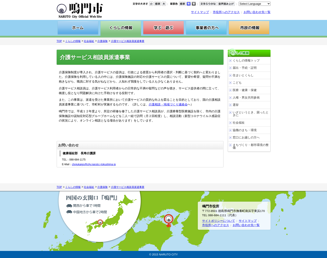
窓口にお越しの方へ (246, 137)
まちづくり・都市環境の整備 (251, 146)
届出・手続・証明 (245, 67)
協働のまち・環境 (245, 130)
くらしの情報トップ (246, 60)
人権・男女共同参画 (246, 97)
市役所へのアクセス (226, 12)
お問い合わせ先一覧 (257, 12)
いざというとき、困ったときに (251, 114)
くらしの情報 (73, 41)
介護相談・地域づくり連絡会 (168, 104)
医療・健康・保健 (245, 90)
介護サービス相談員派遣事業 (127, 41)
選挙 (236, 104)
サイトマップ (200, 12)
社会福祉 (89, 41)
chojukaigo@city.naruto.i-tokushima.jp (94, 164)
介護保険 (102, 41)
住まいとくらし (243, 75)
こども (237, 82)
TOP (59, 41)
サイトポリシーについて (218, 220)
